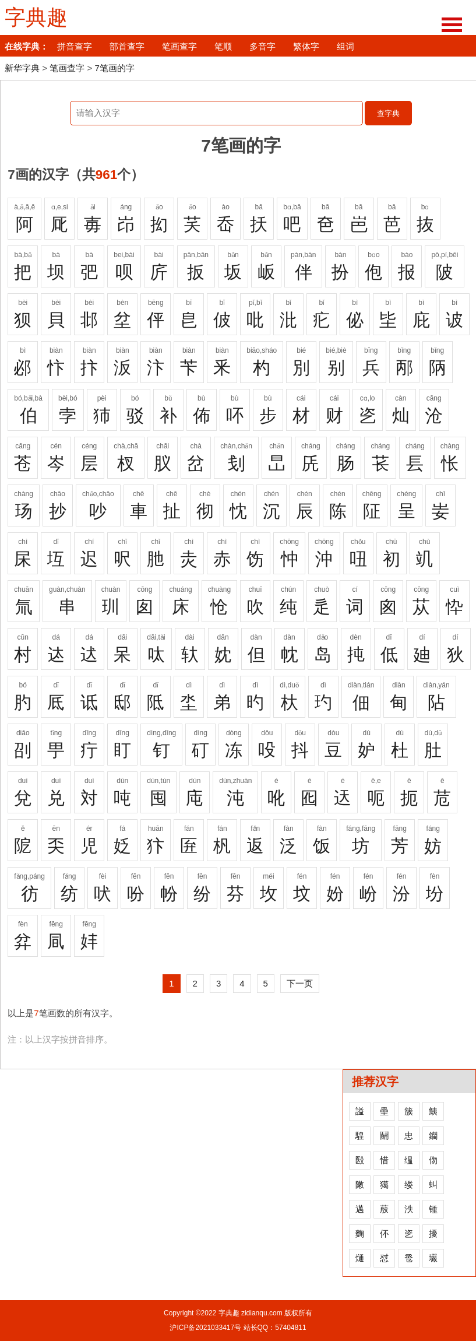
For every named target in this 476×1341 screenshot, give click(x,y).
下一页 (300, 983)
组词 (345, 46)
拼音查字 (74, 46)
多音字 (262, 46)
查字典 (388, 113)
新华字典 (22, 68)
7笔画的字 (114, 68)
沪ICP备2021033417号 (205, 1328)
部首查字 (127, 46)
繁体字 (306, 46)
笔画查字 (179, 46)
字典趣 (36, 17)
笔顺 (223, 46)
